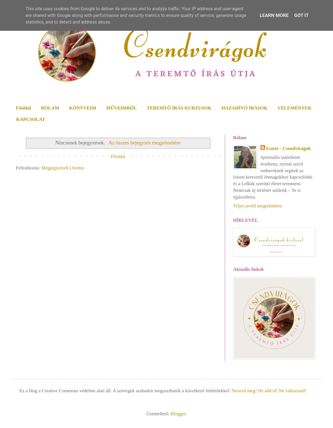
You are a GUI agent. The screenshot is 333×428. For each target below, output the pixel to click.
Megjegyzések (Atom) (62, 167)
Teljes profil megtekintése (257, 205)
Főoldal (23, 108)
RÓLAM (50, 108)
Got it (301, 15)
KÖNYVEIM (82, 108)
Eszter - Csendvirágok (288, 148)
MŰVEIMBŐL (121, 108)
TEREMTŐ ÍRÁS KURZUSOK (179, 108)
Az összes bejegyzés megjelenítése (145, 143)
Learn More (274, 15)
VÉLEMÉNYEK (295, 108)
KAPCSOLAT (30, 119)
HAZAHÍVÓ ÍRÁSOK (244, 108)
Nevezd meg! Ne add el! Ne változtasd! (268, 390)
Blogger (178, 413)
